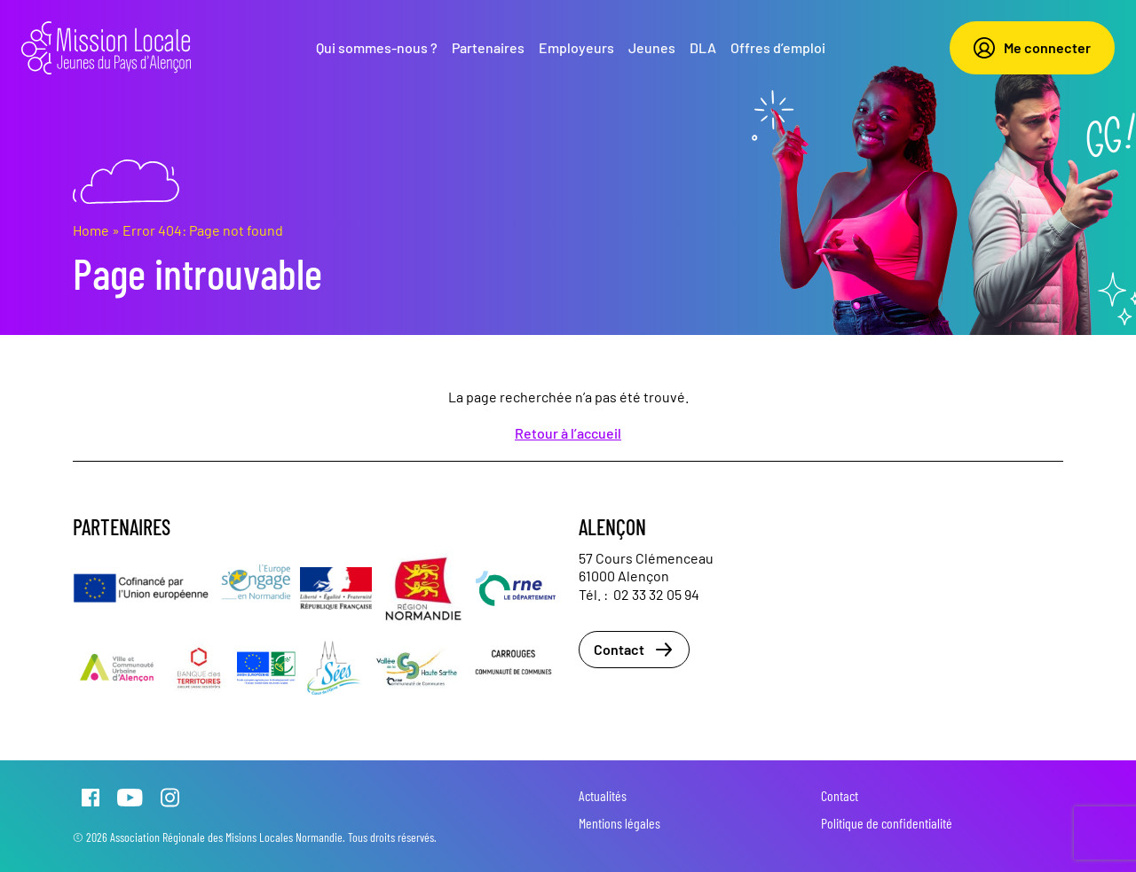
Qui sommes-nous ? (377, 47)
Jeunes (651, 47)
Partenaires (488, 47)
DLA (703, 47)
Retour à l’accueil (568, 432)
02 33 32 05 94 (656, 594)
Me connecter (1032, 47)
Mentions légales (619, 822)
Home (91, 230)
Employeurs (576, 47)
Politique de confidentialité (886, 822)
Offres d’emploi (777, 47)
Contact (634, 649)
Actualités (603, 795)
